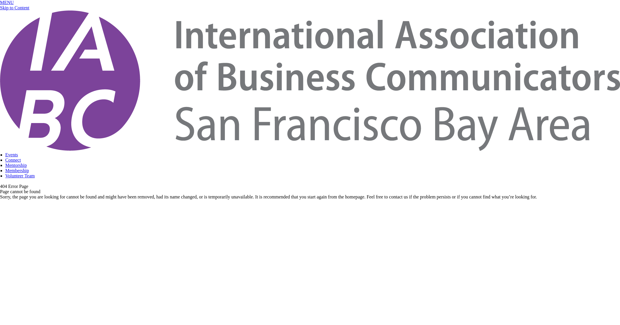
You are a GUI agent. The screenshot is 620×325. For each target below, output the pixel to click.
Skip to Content (14, 7)
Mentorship (16, 165)
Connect (13, 160)
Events (11, 154)
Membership (17, 170)
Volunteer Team (20, 175)
